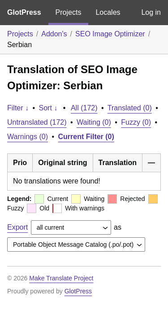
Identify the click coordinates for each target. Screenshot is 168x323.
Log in (151, 12)
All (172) (84, 108)
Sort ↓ (48, 108)
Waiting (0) (94, 122)
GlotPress (24, 12)
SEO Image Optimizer (110, 34)
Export (17, 227)
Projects (69, 12)
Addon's (54, 34)
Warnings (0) (27, 136)
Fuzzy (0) (136, 122)
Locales (107, 12)
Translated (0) (130, 108)
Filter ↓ (18, 108)
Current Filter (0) (86, 136)
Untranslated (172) (37, 122)
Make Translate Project (61, 278)
